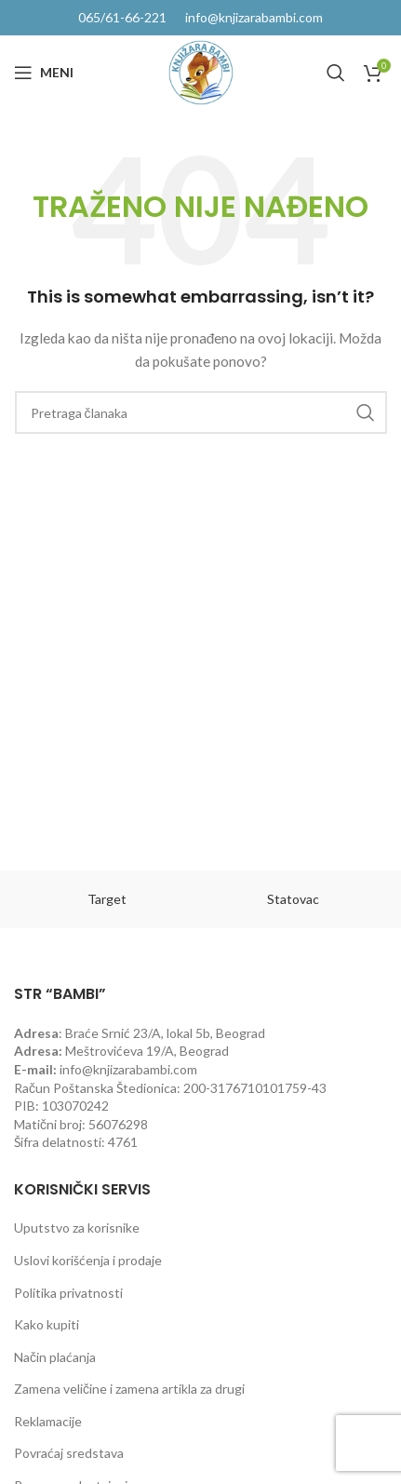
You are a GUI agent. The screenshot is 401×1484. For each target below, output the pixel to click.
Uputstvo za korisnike (77, 1227)
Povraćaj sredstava (69, 1453)
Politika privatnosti (68, 1293)
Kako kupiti (46, 1324)
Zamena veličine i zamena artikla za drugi (129, 1388)
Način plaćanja (55, 1357)
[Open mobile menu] (44, 72)
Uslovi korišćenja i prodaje (88, 1260)
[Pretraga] (335, 72)
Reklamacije (48, 1421)
